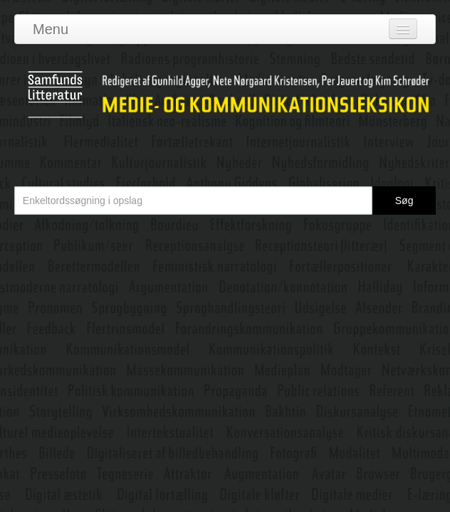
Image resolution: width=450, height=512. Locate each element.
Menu (50, 29)
